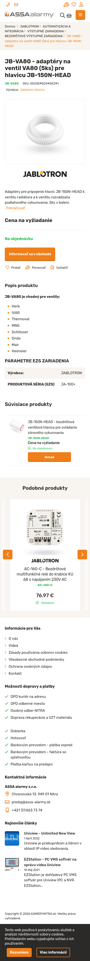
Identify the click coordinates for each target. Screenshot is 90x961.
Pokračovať (15, 208)
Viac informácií (53, 952)
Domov (10, 26)
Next (82, 554)
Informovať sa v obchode (30, 254)
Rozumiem (19, 952)
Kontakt (15, 673)
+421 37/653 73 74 (27, 810)
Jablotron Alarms (32, 90)
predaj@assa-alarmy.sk (31, 802)
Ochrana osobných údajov (30, 666)
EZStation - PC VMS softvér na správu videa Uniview (50, 862)
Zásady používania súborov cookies (38, 652)
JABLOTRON (29, 26)
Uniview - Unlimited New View (49, 833)
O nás (13, 638)
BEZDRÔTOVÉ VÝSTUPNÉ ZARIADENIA (34, 36)
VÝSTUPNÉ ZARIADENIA (45, 31)
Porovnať (35, 267)
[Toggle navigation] (80, 15)
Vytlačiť (59, 267)
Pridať (13, 267)
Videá (13, 645)
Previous (7, 554)
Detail (49, 457)
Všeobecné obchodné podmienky (36, 659)
